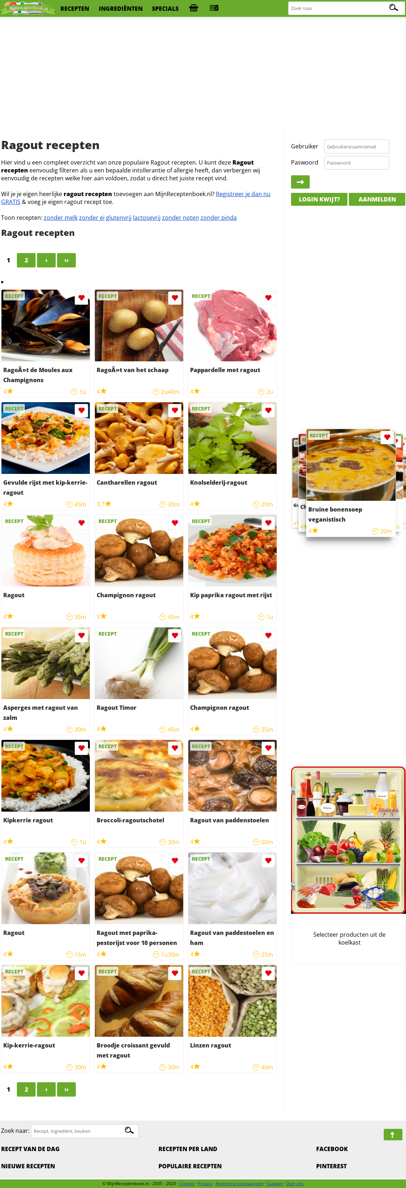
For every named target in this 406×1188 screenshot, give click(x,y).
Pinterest (331, 1166)
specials (165, 9)
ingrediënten (121, 9)
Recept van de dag (30, 1149)
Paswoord (304, 162)
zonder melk (61, 218)
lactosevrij (147, 218)
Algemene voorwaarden (240, 1183)
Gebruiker (304, 146)
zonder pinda (218, 218)
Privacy (205, 1183)
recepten (74, 9)
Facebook (332, 1149)
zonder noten (180, 218)
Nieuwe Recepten (28, 1166)
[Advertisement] (203, 75)
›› (66, 260)
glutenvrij (119, 218)
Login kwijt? (319, 199)
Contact (187, 1183)
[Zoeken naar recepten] (347, 8)
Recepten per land (187, 1149)
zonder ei (92, 218)
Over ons (295, 1183)
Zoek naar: (15, 1131)
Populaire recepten (190, 1166)
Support (275, 1183)
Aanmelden (377, 199)
